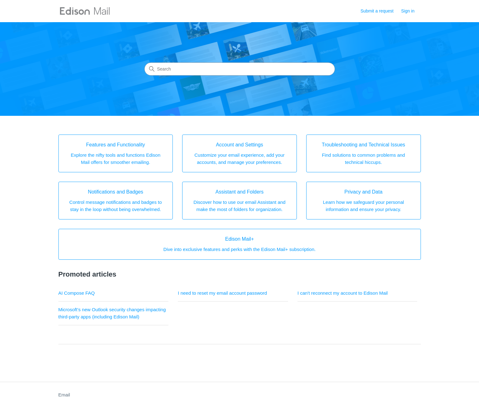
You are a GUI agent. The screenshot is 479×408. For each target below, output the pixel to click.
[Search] (240, 69)
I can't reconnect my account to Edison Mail (342, 293)
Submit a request (377, 10)
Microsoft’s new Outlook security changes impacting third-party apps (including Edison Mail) (112, 313)
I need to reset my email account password (222, 293)
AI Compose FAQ (76, 293)
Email (64, 394)
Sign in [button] (408, 10)
